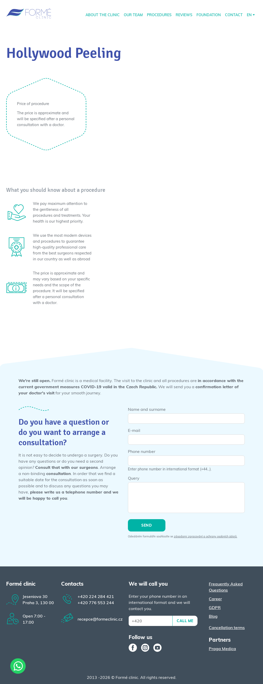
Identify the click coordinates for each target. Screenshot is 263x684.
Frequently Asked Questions (226, 587)
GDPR (215, 607)
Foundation (208, 15)
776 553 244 (96, 602)
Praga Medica (222, 648)
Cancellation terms (227, 627)
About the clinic (103, 15)
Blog (213, 616)
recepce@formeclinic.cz (100, 619)
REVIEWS (184, 15)
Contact (234, 15)
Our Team (133, 15)
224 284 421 (96, 596)
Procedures (159, 15)
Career (215, 598)
